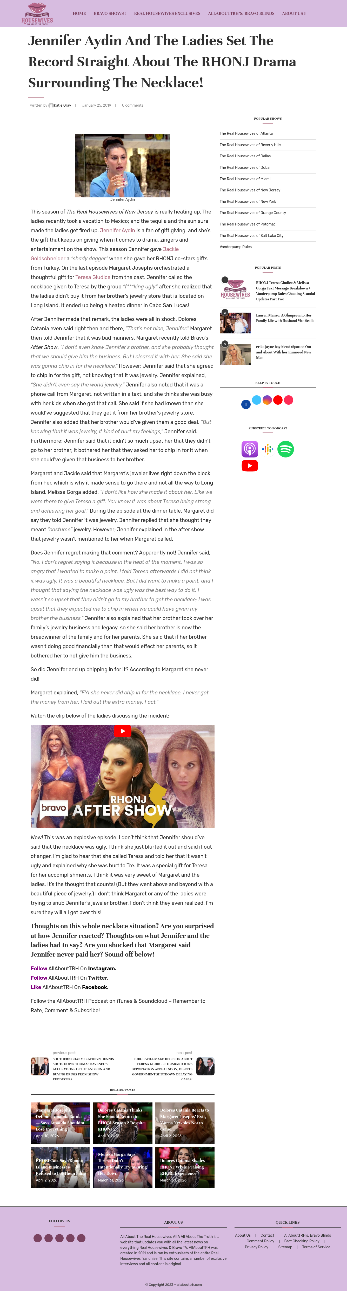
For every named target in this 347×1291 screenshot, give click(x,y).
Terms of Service (316, 1247)
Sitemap (285, 1247)
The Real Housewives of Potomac (248, 224)
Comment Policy (260, 1241)
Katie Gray (60, 105)
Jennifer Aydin (117, 230)
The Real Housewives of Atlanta (246, 133)
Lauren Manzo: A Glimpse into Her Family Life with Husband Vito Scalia (285, 318)
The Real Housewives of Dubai (245, 167)
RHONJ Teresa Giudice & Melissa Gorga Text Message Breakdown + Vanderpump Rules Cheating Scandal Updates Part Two (285, 291)
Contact (267, 1235)
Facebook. (95, 987)
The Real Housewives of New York (248, 201)
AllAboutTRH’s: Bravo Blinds (241, 13)
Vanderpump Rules (236, 247)
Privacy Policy (256, 1247)
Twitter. (98, 978)
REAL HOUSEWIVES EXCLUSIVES (167, 13)
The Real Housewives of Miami (245, 179)
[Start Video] (123, 776)
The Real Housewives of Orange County (253, 213)
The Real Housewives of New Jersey (250, 190)
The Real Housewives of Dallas (245, 156)
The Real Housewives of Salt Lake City (252, 236)
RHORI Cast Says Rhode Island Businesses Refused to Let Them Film (60, 1167)
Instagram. (102, 968)
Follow (39, 968)
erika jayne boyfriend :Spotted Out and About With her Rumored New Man (283, 352)
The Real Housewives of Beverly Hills (250, 145)
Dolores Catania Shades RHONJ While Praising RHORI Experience (182, 1167)
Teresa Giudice (92, 277)
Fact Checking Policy (301, 1241)
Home (79, 13)
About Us (292, 13)
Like (36, 987)
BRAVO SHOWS (109, 13)
